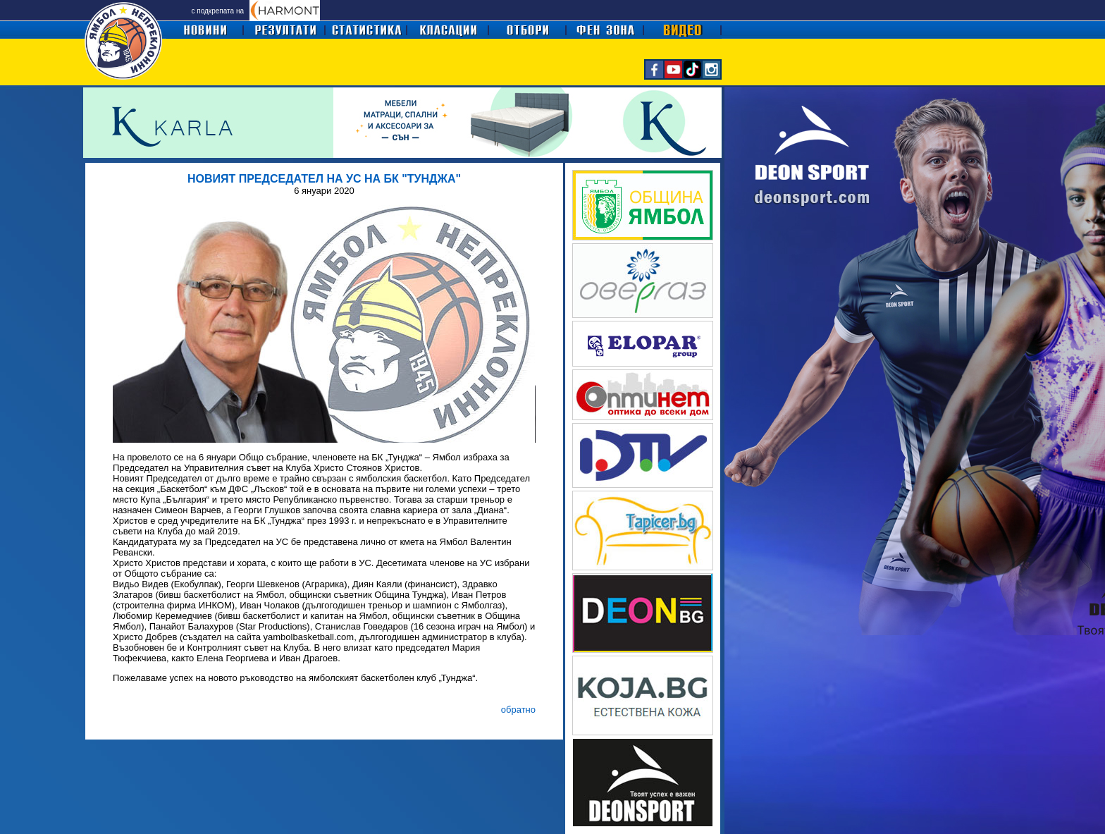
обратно (518, 709)
